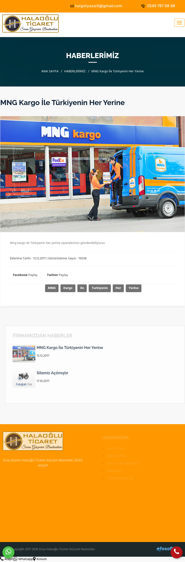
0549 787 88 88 (158, 6)
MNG (53, 289)
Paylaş (25, 276)
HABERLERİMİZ (75, 71)
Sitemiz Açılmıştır (52, 374)
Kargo (69, 289)
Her (119, 289)
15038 (82, 260)
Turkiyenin (101, 289)
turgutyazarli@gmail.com (96, 6)
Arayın (7, 559)
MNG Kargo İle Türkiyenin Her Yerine (70, 349)
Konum (40, 559)
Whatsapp (23, 559)
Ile (83, 289)
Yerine (135, 289)
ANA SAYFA (50, 71)
